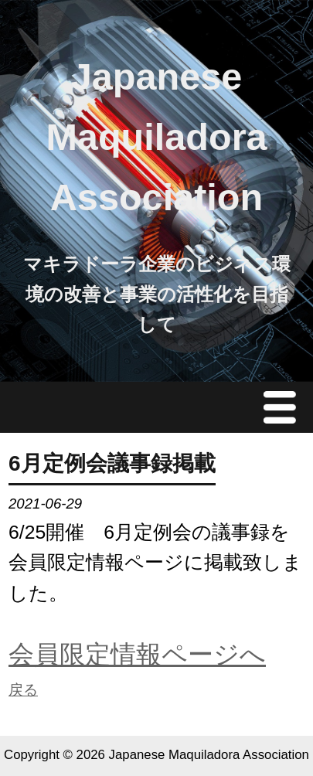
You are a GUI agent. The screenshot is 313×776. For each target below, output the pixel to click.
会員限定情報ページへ (137, 654)
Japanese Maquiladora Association (156, 137)
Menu (283, 407)
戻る (23, 690)
